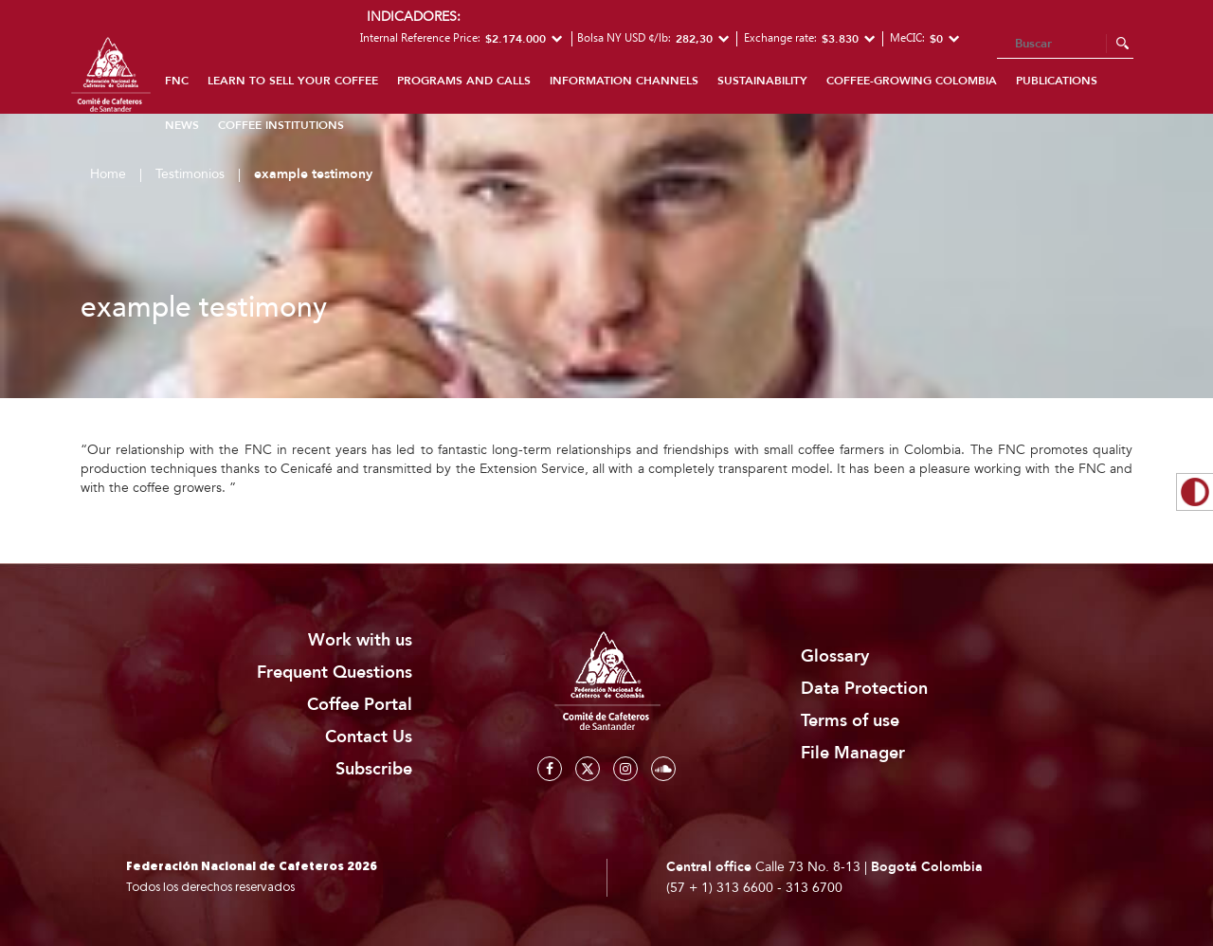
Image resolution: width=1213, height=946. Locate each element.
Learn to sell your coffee (293, 80)
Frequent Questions (334, 672)
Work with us (360, 640)
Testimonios (190, 174)
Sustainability (762, 80)
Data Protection (864, 688)
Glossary (835, 656)
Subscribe (373, 769)
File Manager (853, 753)
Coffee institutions (281, 125)
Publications (1056, 80)
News (182, 125)
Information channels (624, 80)
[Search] (1065, 44)
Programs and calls (464, 80)
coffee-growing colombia (911, 80)
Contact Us (368, 737)
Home (108, 174)
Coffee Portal (359, 705)
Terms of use (850, 721)
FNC (177, 80)
